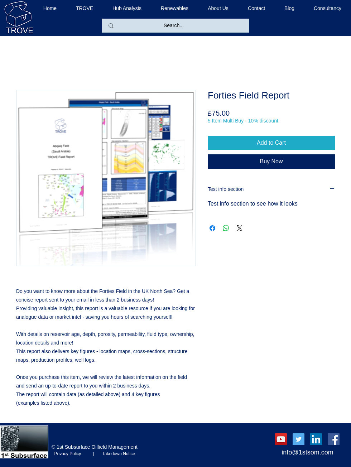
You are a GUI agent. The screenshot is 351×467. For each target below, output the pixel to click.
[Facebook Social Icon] (334, 439)
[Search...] (174, 26)
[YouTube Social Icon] (281, 439)
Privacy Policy (72, 453)
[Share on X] (239, 228)
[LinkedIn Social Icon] (316, 439)
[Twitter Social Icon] (298, 439)
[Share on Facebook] (212, 228)
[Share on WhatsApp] (226, 228)
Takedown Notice (116, 453)
